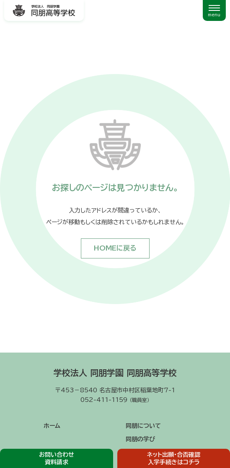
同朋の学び (140, 439)
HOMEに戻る (115, 248)
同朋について (143, 426)
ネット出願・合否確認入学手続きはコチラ (173, 458)
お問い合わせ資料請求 (56, 458)
